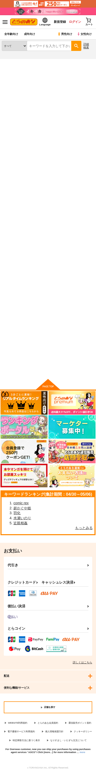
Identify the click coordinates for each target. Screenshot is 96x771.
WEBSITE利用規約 (18, 723)
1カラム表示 (89, 122)
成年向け (29, 33)
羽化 (16, 513)
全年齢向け (11, 33)
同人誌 (30, 62)
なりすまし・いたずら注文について (68, 740)
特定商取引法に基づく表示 (26, 740)
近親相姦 (20, 523)
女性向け (84, 34)
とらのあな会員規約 (48, 723)
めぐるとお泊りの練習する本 (15, 307)
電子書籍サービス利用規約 (21, 731)
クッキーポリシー (83, 731)
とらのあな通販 (11, 62)
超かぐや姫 (22, 508)
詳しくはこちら (82, 662)
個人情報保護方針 (54, 731)
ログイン (75, 22)
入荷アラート (14, 70)
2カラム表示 (81, 122)
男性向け (64, 34)
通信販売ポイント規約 (79, 723)
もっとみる (84, 528)
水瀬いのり (22, 518)
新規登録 (60, 22)
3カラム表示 (72, 122)
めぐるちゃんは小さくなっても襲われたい (15, 191)
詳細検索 (86, 46)
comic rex (21, 503)
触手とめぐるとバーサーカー (47, 189)
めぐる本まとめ (77, 187)
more (82, 752)
